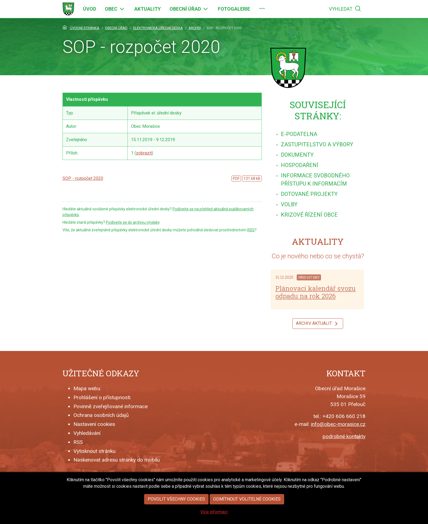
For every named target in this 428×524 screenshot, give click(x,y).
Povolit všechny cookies (176, 510)
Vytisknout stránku (94, 451)
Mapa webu (86, 388)
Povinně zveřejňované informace (110, 406)
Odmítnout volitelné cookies (247, 510)
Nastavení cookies (94, 424)
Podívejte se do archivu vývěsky (132, 222)
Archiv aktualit (318, 323)
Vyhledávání (86, 433)
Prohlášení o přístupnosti (101, 397)
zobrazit (144, 153)
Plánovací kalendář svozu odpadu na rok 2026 (315, 292)
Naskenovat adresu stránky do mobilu (116, 460)
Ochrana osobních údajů (101, 415)
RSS (251, 230)
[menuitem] (89, 9)
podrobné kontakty (344, 436)
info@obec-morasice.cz (338, 424)
